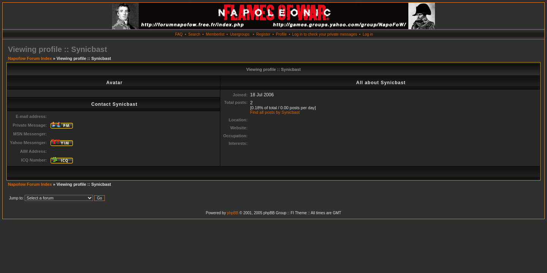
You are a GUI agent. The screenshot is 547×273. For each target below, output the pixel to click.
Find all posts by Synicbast (275, 112)
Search (194, 34)
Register (263, 34)
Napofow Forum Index (30, 58)
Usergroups (240, 34)
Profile (281, 34)
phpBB (232, 213)
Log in (368, 34)
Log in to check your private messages (324, 34)
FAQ (179, 34)
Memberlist (215, 34)
